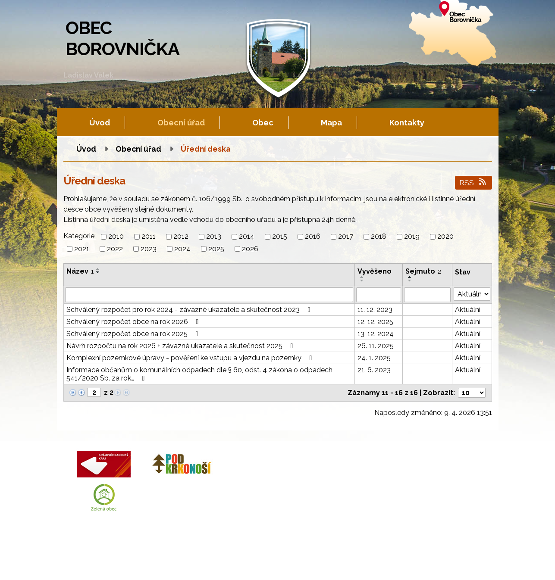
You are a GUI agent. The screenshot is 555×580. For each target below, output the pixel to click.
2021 (81, 249)
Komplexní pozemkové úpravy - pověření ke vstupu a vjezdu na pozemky (190, 358)
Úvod (99, 122)
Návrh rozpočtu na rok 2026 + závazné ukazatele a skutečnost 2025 (181, 346)
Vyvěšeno (374, 271)
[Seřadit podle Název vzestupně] (98, 269)
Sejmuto (423, 271)
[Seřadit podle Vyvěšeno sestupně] (362, 280)
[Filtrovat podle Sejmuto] (427, 294)
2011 (148, 237)
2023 (149, 249)
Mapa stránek (253, 564)
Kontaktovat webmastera (158, 564)
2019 (412, 237)
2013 (213, 237)
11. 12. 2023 (374, 310)
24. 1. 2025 (374, 358)
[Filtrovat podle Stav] (472, 294)
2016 (312, 237)
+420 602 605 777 (308, 478)
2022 (115, 249)
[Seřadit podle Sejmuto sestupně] (410, 280)
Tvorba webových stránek (141, 572)
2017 (345, 237)
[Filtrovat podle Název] (209, 294)
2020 (445, 237)
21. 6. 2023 (374, 370)
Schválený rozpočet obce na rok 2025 (133, 334)
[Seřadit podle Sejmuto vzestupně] (410, 277)
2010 (116, 237)
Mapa (331, 122)
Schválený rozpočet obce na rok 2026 (134, 322)
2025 (216, 249)
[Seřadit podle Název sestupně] (98, 272)
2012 (180, 237)
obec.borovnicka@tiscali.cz (323, 499)
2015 (279, 237)
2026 (250, 249)
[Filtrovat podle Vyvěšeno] (378, 294)
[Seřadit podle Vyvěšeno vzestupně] (362, 277)
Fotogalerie (214, 564)
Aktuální (467, 310)
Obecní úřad (181, 122)
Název (80, 271)
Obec (262, 122)
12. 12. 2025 (375, 322)
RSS (473, 182)
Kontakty (406, 122)
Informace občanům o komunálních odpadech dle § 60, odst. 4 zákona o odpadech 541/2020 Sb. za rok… (199, 374)
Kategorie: (79, 236)
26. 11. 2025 (375, 346)
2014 (246, 237)
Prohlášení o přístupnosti (311, 564)
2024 (182, 249)
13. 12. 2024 (375, 334)
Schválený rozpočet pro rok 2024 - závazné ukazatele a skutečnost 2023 (190, 310)
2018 (378, 237)
